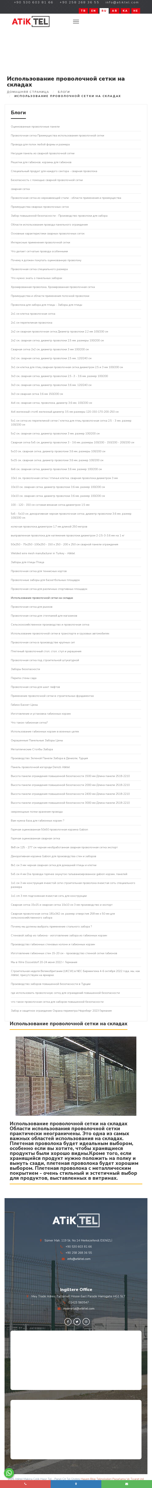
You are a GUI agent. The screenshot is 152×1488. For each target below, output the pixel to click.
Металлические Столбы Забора (32, 749)
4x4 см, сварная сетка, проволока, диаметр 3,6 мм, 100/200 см (51, 403)
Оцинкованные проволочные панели (35, 127)
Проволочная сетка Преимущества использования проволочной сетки (57, 135)
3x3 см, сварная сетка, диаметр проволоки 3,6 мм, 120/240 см (51, 385)
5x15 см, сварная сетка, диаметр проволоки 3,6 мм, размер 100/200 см (57, 460)
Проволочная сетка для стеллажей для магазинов (44, 616)
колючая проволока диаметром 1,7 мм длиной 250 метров (49, 526)
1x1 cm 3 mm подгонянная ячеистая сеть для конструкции (49, 896)
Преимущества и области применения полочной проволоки (50, 296)
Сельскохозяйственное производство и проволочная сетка (50, 624)
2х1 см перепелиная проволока (31, 323)
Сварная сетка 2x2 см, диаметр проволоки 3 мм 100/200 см (50, 349)
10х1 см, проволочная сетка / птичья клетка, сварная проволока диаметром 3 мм (64, 478)
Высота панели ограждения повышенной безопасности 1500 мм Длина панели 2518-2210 (70, 776)
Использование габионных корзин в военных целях (45, 731)
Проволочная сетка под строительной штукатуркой (45, 660)
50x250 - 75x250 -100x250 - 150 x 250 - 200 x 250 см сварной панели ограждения (64, 544)
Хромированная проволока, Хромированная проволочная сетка (53, 287)
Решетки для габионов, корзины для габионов (41, 162)
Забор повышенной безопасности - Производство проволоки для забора (59, 216)
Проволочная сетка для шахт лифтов (35, 687)
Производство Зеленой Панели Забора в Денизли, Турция (49, 758)
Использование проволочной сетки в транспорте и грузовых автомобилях (60, 633)
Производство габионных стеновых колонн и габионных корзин (53, 944)
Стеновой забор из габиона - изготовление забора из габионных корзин (59, 935)
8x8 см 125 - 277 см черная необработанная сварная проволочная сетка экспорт (64, 847)
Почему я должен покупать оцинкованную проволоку (46, 260)
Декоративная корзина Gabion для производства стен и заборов (53, 856)
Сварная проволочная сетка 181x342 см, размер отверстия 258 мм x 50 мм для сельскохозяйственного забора (63, 916)
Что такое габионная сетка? (29, 722)
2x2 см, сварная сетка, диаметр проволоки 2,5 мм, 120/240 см (51, 358)
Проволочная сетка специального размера (39, 269)
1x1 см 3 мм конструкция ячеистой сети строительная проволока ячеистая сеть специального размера (73, 885)
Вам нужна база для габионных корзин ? (37, 821)
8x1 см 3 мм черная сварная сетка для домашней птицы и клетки (53, 865)
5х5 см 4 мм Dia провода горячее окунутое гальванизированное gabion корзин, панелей (69, 874)
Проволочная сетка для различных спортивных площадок (49, 589)
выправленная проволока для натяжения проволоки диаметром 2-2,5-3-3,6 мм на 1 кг (67, 535)
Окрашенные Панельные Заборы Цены (37, 740)
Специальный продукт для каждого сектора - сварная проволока (54, 171)
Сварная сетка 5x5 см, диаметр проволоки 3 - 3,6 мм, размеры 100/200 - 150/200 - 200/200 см (72, 442)
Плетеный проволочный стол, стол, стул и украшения (46, 651)
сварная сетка (20, 189)
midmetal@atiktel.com (78, 1309)
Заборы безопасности (25, 669)
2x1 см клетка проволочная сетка (33, 314)
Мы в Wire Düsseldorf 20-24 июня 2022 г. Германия (44, 962)
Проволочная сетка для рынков (31, 607)
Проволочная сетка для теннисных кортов (39, 571)
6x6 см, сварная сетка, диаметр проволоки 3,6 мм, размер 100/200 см (56, 469)
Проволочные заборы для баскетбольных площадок (45, 580)
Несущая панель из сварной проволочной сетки (42, 153)
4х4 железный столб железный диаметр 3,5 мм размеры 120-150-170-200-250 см (65, 412)
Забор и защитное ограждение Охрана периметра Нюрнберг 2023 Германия (61, 1011)
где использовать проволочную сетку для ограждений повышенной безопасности (65, 993)
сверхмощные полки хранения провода (37, 812)
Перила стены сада (23, 678)
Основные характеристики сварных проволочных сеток (48, 233)
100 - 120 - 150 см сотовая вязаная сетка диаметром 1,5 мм (50, 505)
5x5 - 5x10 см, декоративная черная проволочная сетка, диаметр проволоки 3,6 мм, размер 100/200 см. (71, 516)
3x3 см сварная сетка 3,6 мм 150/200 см (37, 394)
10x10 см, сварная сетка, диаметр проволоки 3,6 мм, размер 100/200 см (58, 487)
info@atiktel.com (78, 1259)
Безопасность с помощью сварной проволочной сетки (47, 180)
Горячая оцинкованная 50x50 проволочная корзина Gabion (49, 829)
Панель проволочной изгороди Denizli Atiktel (40, 767)
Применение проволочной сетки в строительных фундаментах (52, 696)
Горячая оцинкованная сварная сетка (35, 838)
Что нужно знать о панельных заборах (36, 278)
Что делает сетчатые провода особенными (39, 251)
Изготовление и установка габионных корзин (41, 714)
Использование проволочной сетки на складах (42, 598)
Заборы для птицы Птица (27, 562)
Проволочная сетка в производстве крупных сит (43, 642)
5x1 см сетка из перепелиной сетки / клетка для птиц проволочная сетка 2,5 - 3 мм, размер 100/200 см (71, 423)
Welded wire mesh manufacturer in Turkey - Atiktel (43, 553)
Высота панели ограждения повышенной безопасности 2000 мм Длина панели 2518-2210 (70, 785)
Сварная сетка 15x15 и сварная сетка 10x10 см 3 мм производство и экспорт (62, 905)
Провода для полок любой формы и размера (40, 144)
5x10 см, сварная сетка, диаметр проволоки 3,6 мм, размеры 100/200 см (58, 451)
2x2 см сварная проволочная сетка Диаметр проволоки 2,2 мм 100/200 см (59, 331)
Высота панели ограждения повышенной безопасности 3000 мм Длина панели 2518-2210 (70, 803)
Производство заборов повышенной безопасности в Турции (50, 984)
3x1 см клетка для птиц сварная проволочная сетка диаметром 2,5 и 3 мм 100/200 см (67, 367)
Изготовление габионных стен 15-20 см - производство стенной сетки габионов (64, 953)
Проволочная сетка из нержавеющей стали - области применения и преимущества (66, 198)
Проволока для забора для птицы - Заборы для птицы (46, 305)
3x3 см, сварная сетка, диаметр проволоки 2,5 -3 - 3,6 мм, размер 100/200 (59, 376)
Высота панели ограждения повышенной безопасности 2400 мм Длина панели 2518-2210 (70, 794)
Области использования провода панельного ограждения (49, 225)
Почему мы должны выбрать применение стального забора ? (51, 926)
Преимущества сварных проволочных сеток (40, 207)
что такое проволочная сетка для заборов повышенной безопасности (57, 1002)
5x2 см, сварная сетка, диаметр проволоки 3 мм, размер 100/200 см (55, 433)
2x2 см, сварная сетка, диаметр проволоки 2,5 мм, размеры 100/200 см (57, 340)
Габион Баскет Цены (24, 705)
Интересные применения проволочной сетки (40, 242)
